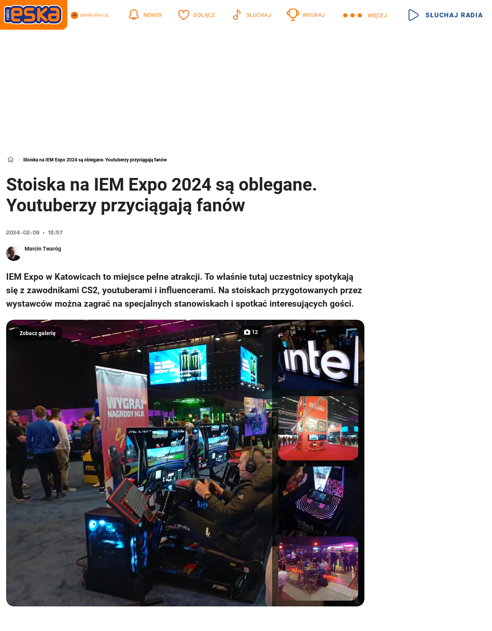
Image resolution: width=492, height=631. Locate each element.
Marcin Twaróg (43, 249)
